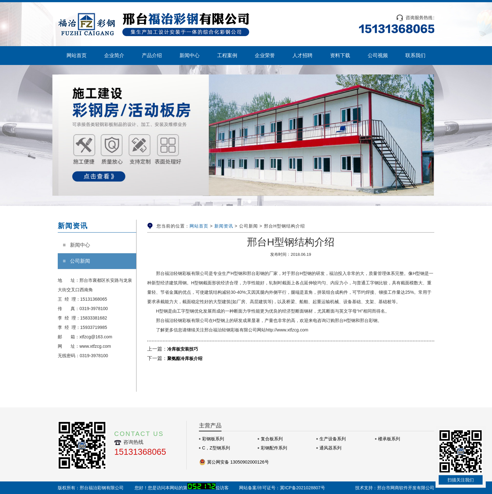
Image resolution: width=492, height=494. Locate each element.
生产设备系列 (332, 438)
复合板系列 (272, 438)
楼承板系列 (389, 438)
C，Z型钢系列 (216, 447)
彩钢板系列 (213, 438)
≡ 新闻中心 (76, 245)
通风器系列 (330, 447)
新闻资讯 (223, 225)
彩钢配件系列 (274, 447)
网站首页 (199, 225)
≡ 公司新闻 (76, 261)
